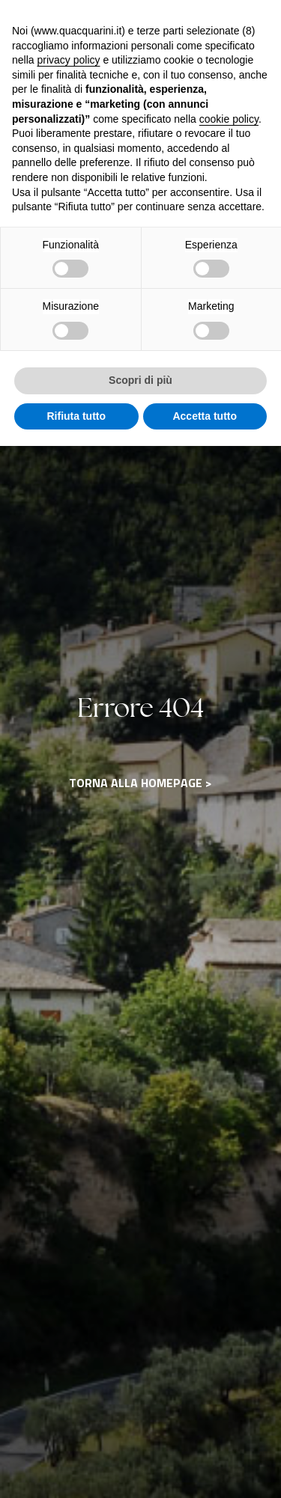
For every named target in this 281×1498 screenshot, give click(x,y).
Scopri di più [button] (140, 380)
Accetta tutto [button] (204, 416)
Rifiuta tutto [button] (76, 416)
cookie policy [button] (229, 119)
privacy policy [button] (68, 60)
